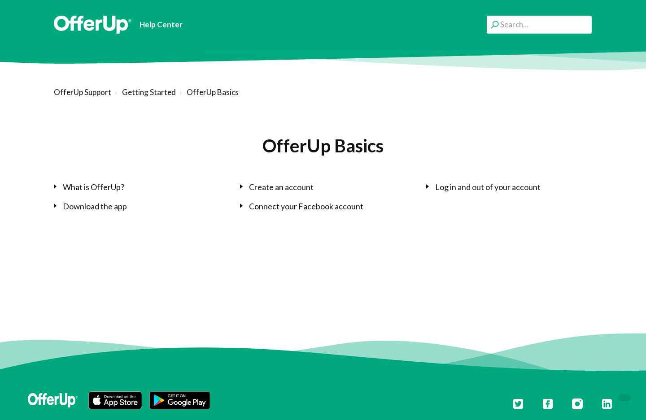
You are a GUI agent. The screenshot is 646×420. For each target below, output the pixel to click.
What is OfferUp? (93, 187)
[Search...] (539, 24)
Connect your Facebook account (306, 206)
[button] (115, 400)
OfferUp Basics (213, 92)
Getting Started (149, 92)
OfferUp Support (82, 92)
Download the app (95, 206)
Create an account (281, 187)
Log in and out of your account (488, 187)
